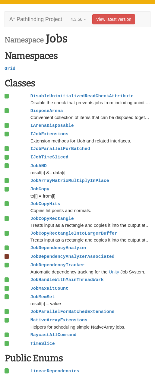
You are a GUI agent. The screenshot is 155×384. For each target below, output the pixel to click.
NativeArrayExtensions (58, 320)
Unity (114, 271)
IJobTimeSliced (49, 157)
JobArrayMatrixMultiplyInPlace (69, 181)
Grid (10, 69)
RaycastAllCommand (53, 335)
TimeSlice (42, 344)
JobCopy (39, 189)
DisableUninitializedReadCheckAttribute (82, 96)
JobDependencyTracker (57, 265)
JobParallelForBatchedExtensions (72, 312)
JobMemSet (42, 297)
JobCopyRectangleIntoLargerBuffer (73, 233)
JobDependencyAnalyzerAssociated (72, 257)
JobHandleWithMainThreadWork (67, 280)
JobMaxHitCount (49, 289)
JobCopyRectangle (52, 219)
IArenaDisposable (52, 126)
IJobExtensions (49, 134)
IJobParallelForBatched (60, 149)
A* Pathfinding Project (35, 19)
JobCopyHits (45, 204)
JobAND (38, 166)
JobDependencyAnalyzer (58, 248)
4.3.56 (78, 19)
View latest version (113, 19)
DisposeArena (46, 111)
